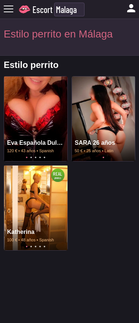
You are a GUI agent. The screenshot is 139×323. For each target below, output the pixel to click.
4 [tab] (40, 157)
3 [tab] (35, 157)
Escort (43, 9)
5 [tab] (44, 157)
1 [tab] (26, 157)
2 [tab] (31, 157)
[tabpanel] (35, 118)
